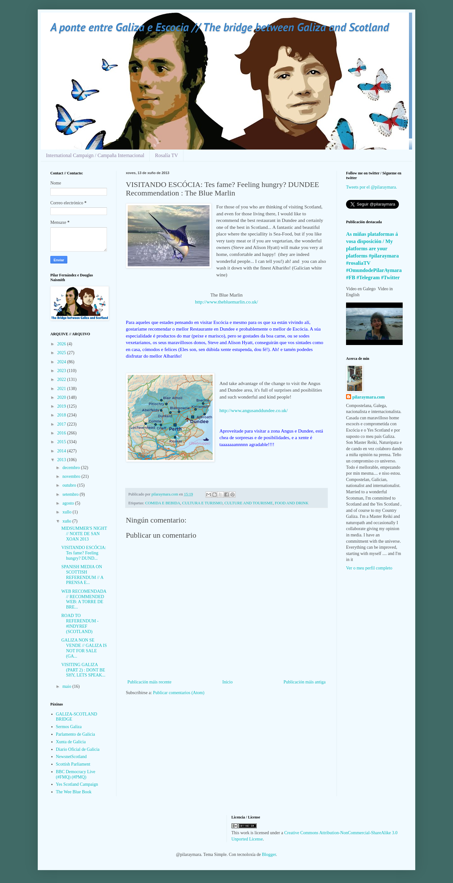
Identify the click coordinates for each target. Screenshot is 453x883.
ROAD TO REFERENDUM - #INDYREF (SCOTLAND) (79, 623)
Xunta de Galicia (71, 741)
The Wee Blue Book (74, 792)
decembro (71, 467)
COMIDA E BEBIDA (162, 503)
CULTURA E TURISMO (202, 503)
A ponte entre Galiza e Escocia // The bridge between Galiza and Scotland (219, 27)
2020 (62, 397)
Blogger (269, 854)
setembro (71, 494)
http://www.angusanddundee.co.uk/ (253, 410)
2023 (62, 370)
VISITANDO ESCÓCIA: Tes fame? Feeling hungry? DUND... (83, 553)
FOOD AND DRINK (291, 503)
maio (67, 686)
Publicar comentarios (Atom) (178, 692)
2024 (62, 361)
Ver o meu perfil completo (369, 568)
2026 (62, 344)
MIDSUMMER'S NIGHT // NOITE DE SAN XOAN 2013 (84, 533)
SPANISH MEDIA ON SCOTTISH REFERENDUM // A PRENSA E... (82, 574)
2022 (62, 379)
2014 (62, 451)
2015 (62, 441)
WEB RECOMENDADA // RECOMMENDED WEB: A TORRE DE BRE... (83, 599)
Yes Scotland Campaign (77, 784)
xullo (67, 512)
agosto (68, 503)
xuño (67, 521)
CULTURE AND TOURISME (248, 503)
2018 (62, 415)
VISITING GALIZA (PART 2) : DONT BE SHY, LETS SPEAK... (83, 670)
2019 (62, 406)
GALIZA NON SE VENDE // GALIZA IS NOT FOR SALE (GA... (84, 648)
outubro (69, 485)
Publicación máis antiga (304, 682)
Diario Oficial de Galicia (78, 749)
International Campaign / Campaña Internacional (95, 155)
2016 (62, 433)
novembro (71, 476)
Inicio (227, 682)
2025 (62, 352)
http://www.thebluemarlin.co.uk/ (226, 301)
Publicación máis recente (149, 682)
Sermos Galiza (69, 726)
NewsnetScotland (71, 756)
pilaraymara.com (368, 397)
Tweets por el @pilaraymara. (371, 187)
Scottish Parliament (73, 764)
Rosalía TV (166, 155)
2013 (62, 459)
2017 (62, 424)
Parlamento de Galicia (75, 734)
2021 (62, 388)
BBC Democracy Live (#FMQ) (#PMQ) (75, 774)
